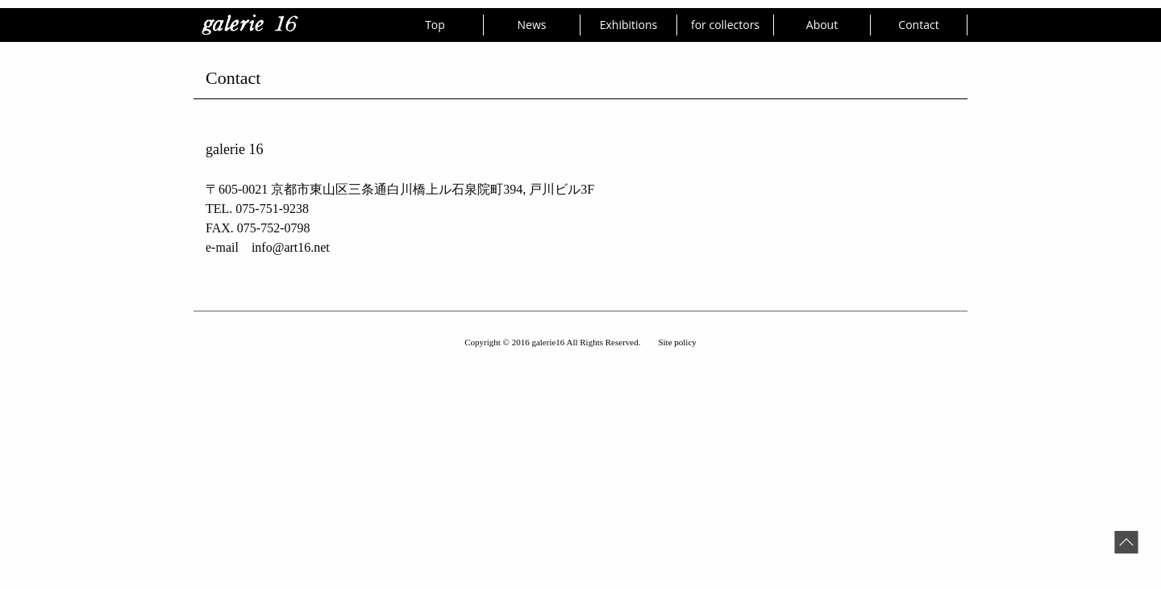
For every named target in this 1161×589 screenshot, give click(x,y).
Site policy (677, 342)
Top (435, 24)
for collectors (725, 24)
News (532, 24)
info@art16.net (291, 247)
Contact (918, 24)
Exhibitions (629, 24)
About (822, 24)
